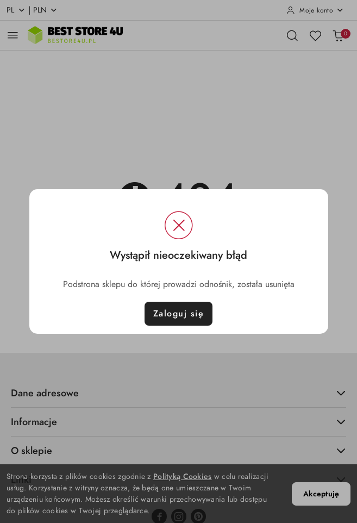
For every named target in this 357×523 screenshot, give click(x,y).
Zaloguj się (178, 314)
